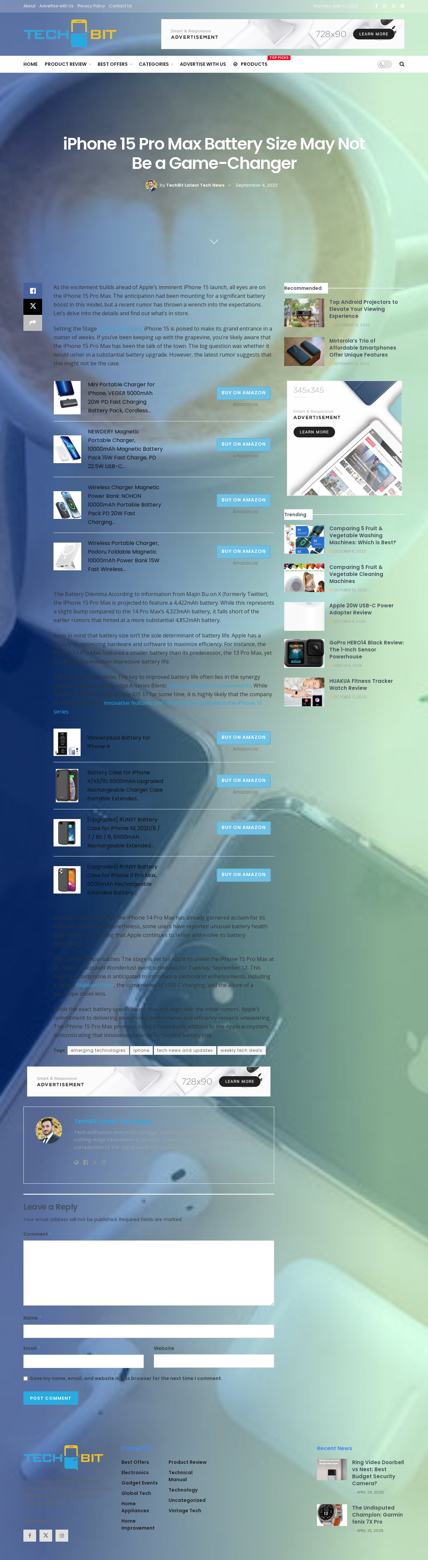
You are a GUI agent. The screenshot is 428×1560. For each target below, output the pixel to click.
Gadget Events (139, 1483)
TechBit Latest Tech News (195, 185)
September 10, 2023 (349, 325)
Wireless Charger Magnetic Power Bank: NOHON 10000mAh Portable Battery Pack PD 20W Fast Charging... (124, 504)
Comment (37, 1234)
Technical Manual (181, 1476)
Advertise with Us (56, 6)
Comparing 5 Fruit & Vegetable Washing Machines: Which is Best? (362, 535)
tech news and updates (185, 1050)
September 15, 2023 (349, 363)
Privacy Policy (91, 6)
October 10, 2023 (348, 590)
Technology (183, 1490)
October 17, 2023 (347, 697)
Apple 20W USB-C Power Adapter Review (361, 609)
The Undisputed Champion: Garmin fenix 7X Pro (377, 1514)
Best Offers (113, 64)
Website (164, 1348)
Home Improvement (138, 1524)
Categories (154, 64)
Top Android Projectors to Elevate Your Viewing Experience (363, 309)
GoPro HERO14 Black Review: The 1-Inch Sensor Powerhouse (366, 649)
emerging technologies (98, 1050)
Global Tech (136, 1493)
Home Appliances (135, 1507)
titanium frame (95, 985)
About (29, 6)
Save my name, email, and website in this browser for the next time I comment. (126, 1378)
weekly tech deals (241, 1050)
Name (32, 1318)
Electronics (135, 1472)
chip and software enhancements (209, 685)
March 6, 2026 (345, 665)
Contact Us (120, 6)
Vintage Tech (185, 1510)
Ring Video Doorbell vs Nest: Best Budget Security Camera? (378, 1473)
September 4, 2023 (257, 185)
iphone (141, 1050)
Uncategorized (187, 1500)
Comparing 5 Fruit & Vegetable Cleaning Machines (356, 574)
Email (32, 1348)
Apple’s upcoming (120, 328)
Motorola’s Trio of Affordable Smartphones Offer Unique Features (362, 347)
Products (250, 63)
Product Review (66, 64)
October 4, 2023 (347, 621)
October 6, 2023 (347, 551)
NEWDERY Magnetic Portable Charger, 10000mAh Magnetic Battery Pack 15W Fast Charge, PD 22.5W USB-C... (125, 449)
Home (30, 64)
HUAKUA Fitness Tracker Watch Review (361, 684)
